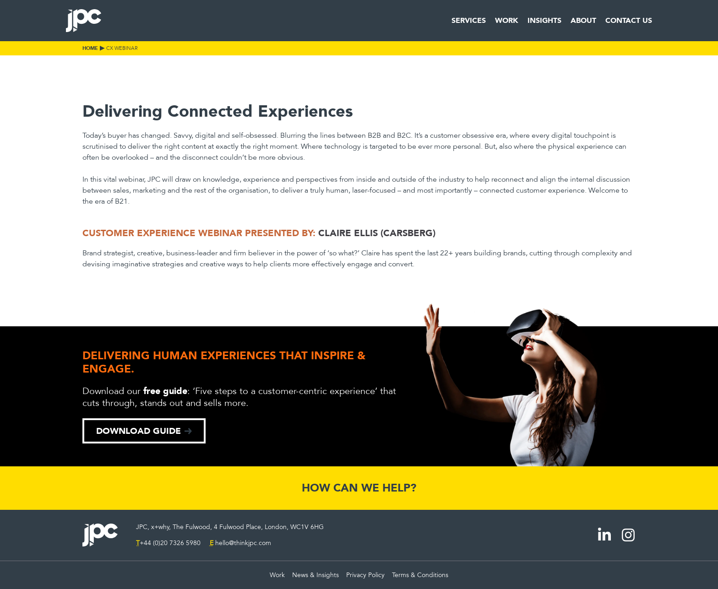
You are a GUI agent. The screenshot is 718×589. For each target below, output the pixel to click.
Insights (544, 20)
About (583, 20)
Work (506, 20)
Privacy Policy (365, 575)
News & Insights (315, 575)
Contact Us (628, 20)
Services (468, 20)
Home (90, 48)
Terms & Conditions (420, 575)
